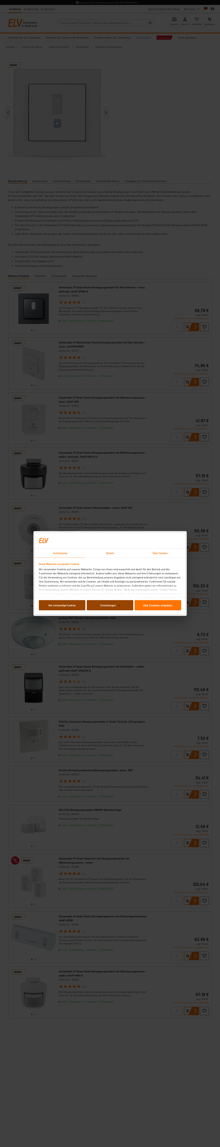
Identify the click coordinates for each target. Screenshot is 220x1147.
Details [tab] (110, 553)
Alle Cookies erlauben (157, 605)
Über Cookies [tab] (160, 553)
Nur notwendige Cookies (62, 605)
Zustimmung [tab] (60, 553)
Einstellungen (110, 605)
